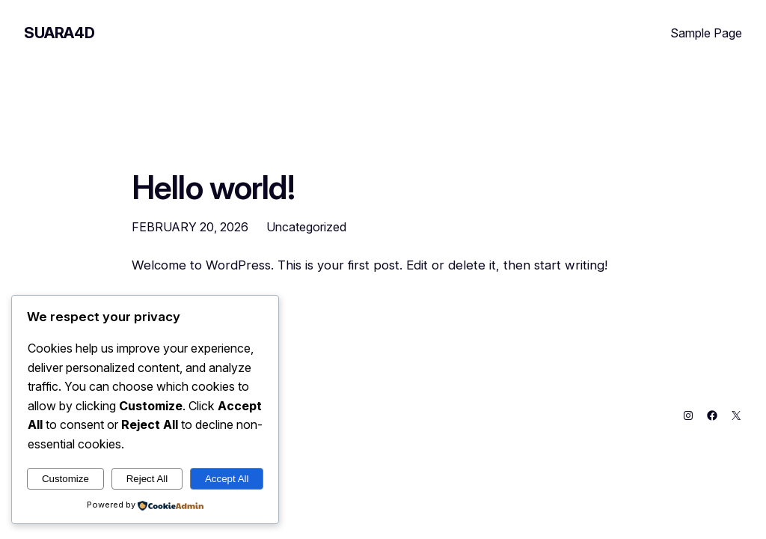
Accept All (227, 478)
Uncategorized (306, 226)
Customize (65, 478)
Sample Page (706, 32)
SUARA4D (59, 33)
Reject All (147, 478)
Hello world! (213, 188)
